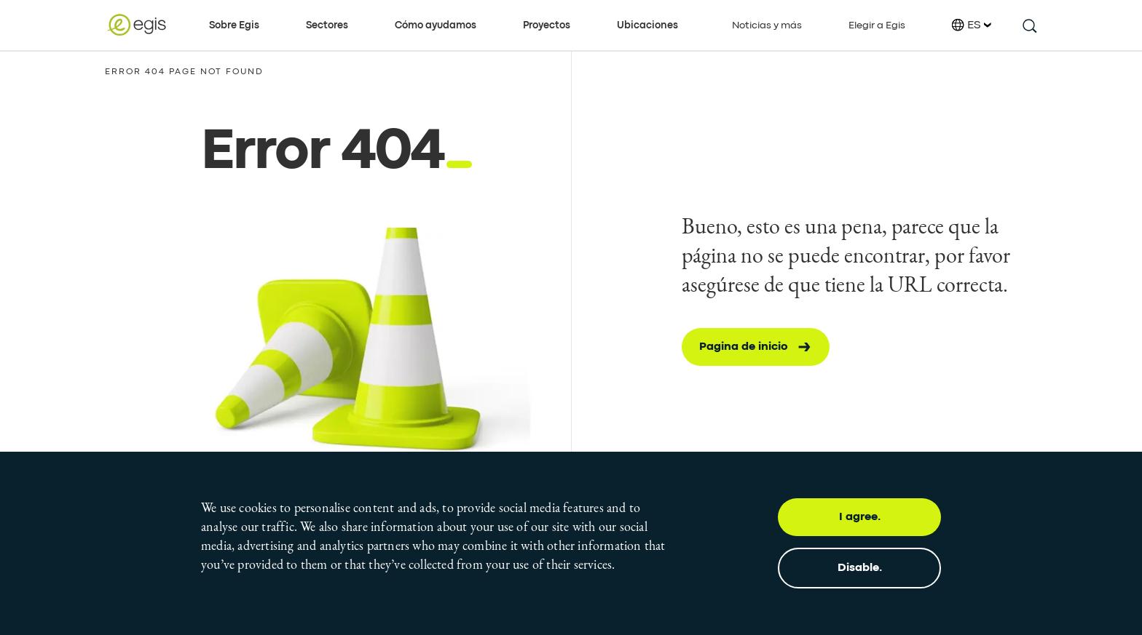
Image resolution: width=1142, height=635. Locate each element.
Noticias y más (767, 25)
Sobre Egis (234, 25)
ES (971, 25)
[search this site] (1028, 25)
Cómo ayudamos (435, 25)
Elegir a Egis (876, 25)
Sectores (327, 25)
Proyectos (546, 25)
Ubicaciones (647, 25)
